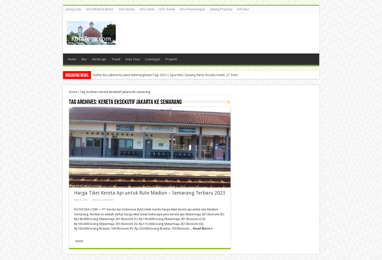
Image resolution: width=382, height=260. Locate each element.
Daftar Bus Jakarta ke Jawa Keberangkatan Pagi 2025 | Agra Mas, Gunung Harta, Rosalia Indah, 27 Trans (165, 75)
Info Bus (243, 9)
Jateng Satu (73, 9)
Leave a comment (103, 199)
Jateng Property (221, 9)
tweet (79, 241)
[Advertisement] (226, 29)
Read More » (203, 228)
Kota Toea (133, 59)
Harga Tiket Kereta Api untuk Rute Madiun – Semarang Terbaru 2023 (149, 193)
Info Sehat (147, 9)
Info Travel (167, 9)
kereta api (99, 59)
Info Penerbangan (192, 9)
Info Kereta (127, 9)
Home (72, 59)
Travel (116, 59)
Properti (171, 59)
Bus (84, 59)
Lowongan (152, 59)
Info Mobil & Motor (100, 9)
